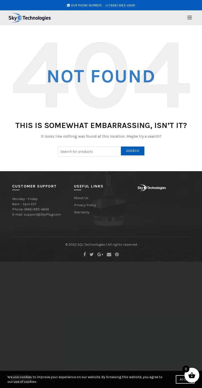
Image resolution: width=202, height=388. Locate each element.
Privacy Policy (85, 205)
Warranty (82, 212)
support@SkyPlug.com (42, 214)
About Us (81, 198)
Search (132, 151)
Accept (185, 379)
